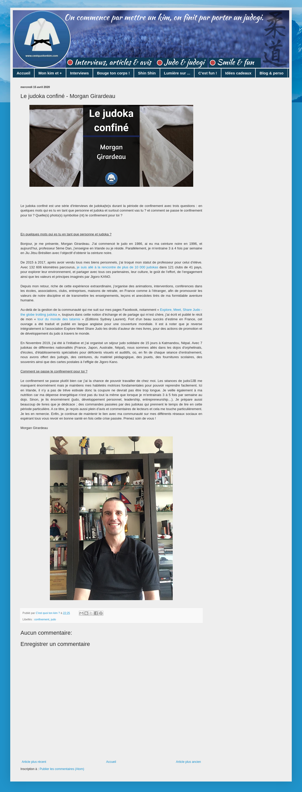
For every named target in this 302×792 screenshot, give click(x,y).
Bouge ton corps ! (113, 73)
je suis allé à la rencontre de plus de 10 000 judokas (117, 267)
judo (53, 619)
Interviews (79, 73)
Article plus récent (34, 762)
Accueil (23, 73)
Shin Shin (147, 73)
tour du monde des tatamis (59, 319)
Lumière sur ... (177, 73)
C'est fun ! (207, 73)
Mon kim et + (50, 73)
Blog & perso (271, 73)
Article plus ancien (188, 762)
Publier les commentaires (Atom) (62, 769)
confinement (41, 619)
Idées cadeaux (238, 73)
